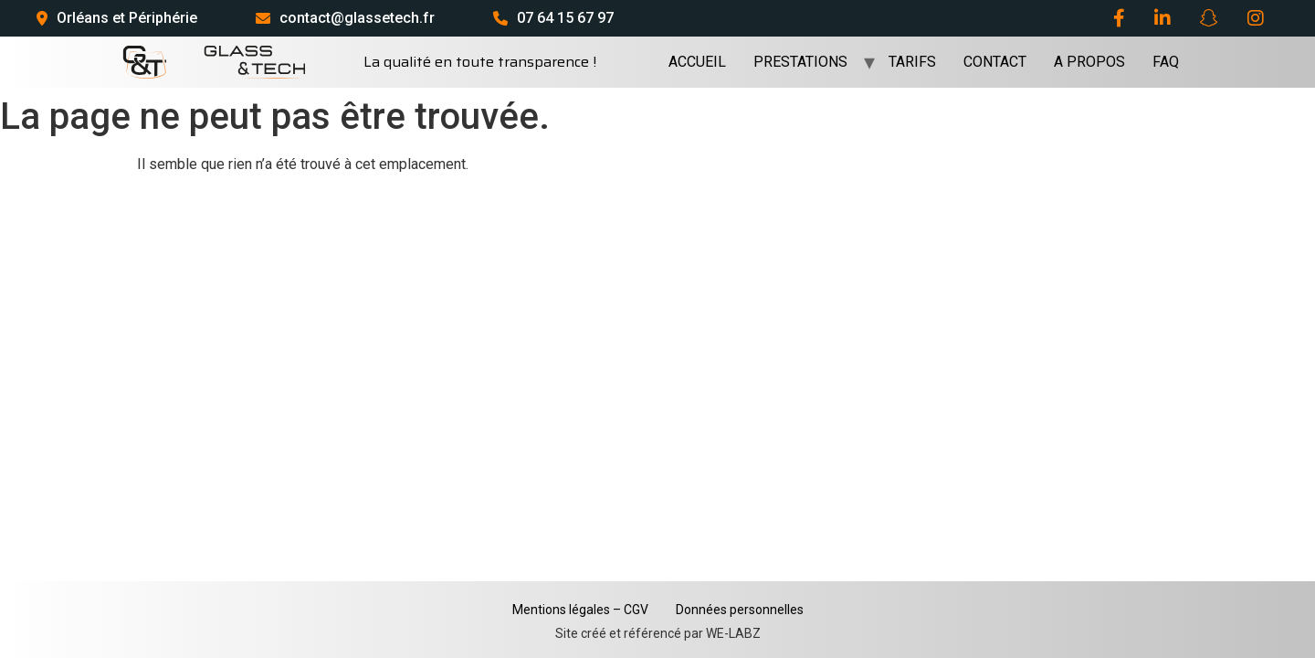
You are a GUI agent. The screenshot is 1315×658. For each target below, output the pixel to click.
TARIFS (912, 61)
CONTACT (994, 61)
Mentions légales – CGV (580, 609)
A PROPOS (1089, 61)
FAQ (1165, 61)
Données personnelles (740, 609)
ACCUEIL (697, 61)
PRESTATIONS (800, 61)
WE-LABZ (733, 633)
